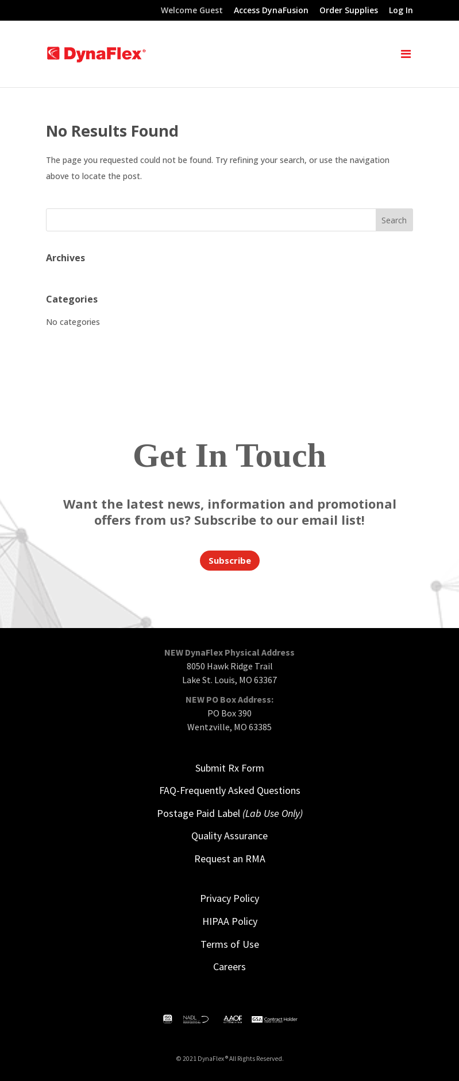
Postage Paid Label (230, 813)
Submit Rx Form (229, 767)
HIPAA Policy (229, 921)
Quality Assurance (229, 835)
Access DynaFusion (271, 11)
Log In (401, 11)
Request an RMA (229, 858)
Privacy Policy (229, 898)
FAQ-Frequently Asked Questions (229, 790)
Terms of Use (229, 944)
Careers (229, 966)
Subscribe (230, 560)
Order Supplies (348, 11)
